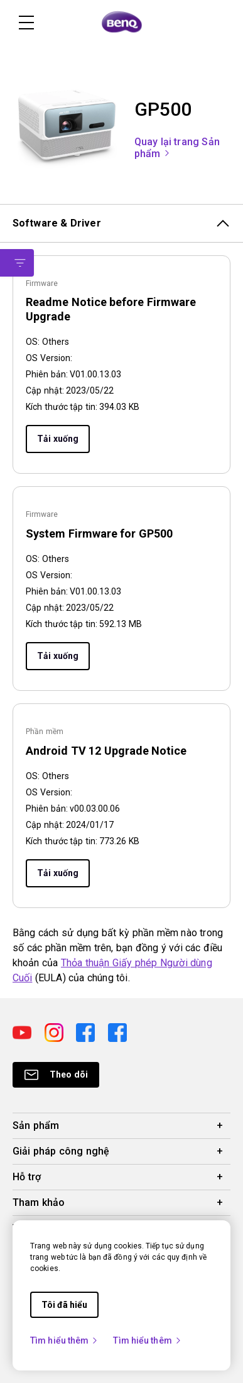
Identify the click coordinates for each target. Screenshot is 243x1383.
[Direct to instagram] (56, 1032)
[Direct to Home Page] (122, 22)
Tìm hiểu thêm (64, 1340)
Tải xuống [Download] (57, 439)
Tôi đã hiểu (64, 1305)
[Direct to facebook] (87, 1032)
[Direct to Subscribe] (56, 1075)
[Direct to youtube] (24, 1032)
